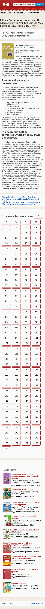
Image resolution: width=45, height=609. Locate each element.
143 (16, 396)
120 (26, 364)
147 (6, 401)
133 (36, 380)
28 (36, 243)
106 (6, 348)
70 (16, 301)
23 (26, 238)
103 (16, 343)
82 (16, 317)
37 (6, 259)
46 (16, 269)
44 (36, 264)
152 (16, 406)
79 (26, 311)
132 (26, 380)
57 (6, 285)
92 (36, 327)
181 (16, 443)
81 (6, 317)
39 (26, 259)
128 (26, 375)
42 (16, 264)
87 (26, 322)
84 (36, 317)
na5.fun (6, 603)
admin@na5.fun (37, 603)
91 (26, 327)
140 (26, 390)
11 (26, 222)
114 (6, 359)
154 (36, 406)
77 (6, 311)
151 (6, 406)
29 (6, 248)
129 (36, 375)
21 (6, 238)
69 (6, 301)
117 (36, 359)
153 (26, 406)
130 (6, 380)
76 (36, 306)
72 (36, 301)
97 (6, 338)
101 (36, 338)
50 (16, 275)
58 (16, 285)
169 (26, 427)
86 (16, 322)
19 (26, 233)
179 (36, 438)
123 (16, 369)
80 (36, 311)
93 (6, 333)
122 (6, 369)
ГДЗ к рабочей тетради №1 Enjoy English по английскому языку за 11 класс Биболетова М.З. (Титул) (20, 199)
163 (6, 422)
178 (26, 438)
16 (36, 227)
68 (36, 296)
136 (26, 385)
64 (36, 290)
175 (36, 433)
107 (16, 348)
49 (6, 275)
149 (26, 401)
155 (6, 412)
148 (16, 401)
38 (16, 259)
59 (26, 285)
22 (16, 238)
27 (26, 243)
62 (16, 290)
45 (6, 269)
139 (16, 390)
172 (6, 433)
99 (16, 338)
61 (6, 290)
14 (16, 227)
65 (6, 296)
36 (36, 254)
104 (26, 343)
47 (26, 269)
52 (36, 275)
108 (26, 348)
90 (16, 327)
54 (16, 280)
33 (6, 254)
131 (16, 380)
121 (36, 364)
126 (6, 375)
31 (26, 248)
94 (16, 333)
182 (26, 443)
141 (36, 390)
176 (6, 438)
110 (6, 354)
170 (36, 427)
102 (6, 343)
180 (6, 443)
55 (26, 280)
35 (26, 254)
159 (6, 417)
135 (16, 385)
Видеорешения (33, 12)
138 (6, 390)
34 (16, 254)
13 (6, 227)
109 (36, 348)
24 (36, 238)
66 (16, 296)
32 (36, 248)
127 (16, 375)
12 (36, 222)
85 (6, 322)
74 (16, 306)
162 (36, 417)
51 (26, 275)
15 (26, 227)
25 (6, 243)
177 (16, 438)
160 (16, 417)
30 (16, 248)
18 (16, 233)
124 (26, 369)
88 (36, 322)
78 (16, 311)
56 (36, 280)
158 (36, 412)
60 (36, 285)
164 (16, 422)
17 (6, 233)
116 (26, 359)
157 (26, 412)
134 (6, 385)
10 (16, 222)
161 (26, 417)
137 (36, 385)
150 (36, 401)
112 (26, 354)
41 (6, 264)
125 (36, 369)
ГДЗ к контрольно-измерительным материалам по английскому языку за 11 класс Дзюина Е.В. (21, 204)
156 (16, 412)
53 (6, 280)
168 (16, 427)
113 (36, 354)
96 (36, 333)
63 (26, 290)
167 (6, 427)
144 (26, 396)
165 (26, 422)
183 (36, 443)
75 (26, 306)
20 (36, 233)
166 (36, 422)
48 (36, 269)
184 (6, 448)
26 (16, 243)
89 (6, 327)
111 (16, 354)
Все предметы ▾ (19, 12)
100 (26, 338)
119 (16, 364)
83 (26, 317)
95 (26, 333)
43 (26, 264)
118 (6, 364)
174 (26, 433)
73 (6, 306)
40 (36, 259)
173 (16, 433)
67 (26, 296)
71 (26, 301)
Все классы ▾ (6, 12)
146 (36, 396)
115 (16, 359)
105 (36, 343)
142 (6, 396)
